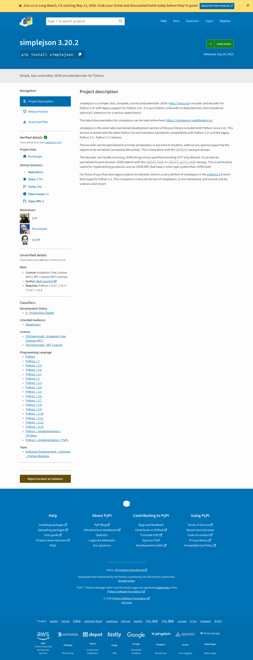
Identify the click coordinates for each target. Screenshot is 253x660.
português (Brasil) (93, 621)
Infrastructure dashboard (100, 530)
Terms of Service (198, 525)
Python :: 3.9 (34, 409)
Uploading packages (51, 530)
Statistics (102, 535)
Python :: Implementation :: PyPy (47, 440)
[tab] (45, 101)
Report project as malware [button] (45, 479)
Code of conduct (198, 535)
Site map (126, 602)
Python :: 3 (32, 378)
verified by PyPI (53, 142)
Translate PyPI (149, 535)
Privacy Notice (198, 540)
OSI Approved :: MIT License (44, 345)
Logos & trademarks (102, 540)
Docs (176, 21)
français (65, 621)
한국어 (218, 621)
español (54, 621)
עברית (193, 621)
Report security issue (200, 530)
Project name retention (51, 540)
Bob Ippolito (45, 281)
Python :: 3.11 (34, 418)
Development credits (149, 545)
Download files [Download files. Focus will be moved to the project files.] (35, 122)
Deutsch (138, 621)
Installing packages (51, 525)
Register (225, 21)
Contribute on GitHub (149, 530)
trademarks (163, 588)
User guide (51, 535)
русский (182, 621)
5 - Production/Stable (40, 313)
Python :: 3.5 (34, 392)
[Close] (248, 5)
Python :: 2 (32, 361)
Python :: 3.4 (34, 387)
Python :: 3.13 (34, 427)
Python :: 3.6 (34, 396)
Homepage (32, 156)
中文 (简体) (152, 621)
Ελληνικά (125, 621)
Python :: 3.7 (34, 400)
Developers (33, 324)
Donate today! (126, 581)
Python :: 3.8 (34, 405)
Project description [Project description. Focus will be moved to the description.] (38, 101)
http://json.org (179, 103)
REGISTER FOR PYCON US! (215, 6)
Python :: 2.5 (34, 365)
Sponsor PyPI (151, 540)
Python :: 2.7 (34, 374)
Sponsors (192, 21)
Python (30, 357)
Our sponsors (102, 545)
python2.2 (213, 174)
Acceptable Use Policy (198, 545)
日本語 (77, 621)
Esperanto (205, 621)
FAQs (53, 545)
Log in (209, 21)
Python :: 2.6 (34, 370)
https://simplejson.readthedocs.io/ (189, 120)
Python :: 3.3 (34, 383)
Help (164, 21)
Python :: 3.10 (34, 414)
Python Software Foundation (124, 592)
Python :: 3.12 (34, 422)
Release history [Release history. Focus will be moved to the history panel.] (35, 111)
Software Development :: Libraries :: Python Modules (48, 454)
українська (112, 621)
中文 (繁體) (168, 621)
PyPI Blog (100, 525)
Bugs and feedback (151, 525)
